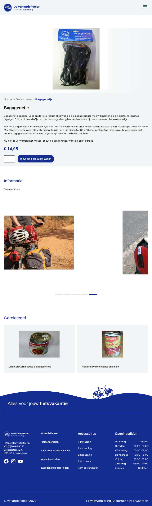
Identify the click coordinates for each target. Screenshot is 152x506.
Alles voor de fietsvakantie (55, 450)
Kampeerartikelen (88, 467)
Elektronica (84, 461)
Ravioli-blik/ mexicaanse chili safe (100, 366)
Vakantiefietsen (49, 433)
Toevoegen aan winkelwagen (35, 158)
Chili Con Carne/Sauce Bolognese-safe (30, 366)
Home (8, 99)
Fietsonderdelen (50, 442)
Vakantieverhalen (50, 459)
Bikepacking (85, 454)
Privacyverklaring (98, 501)
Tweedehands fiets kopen (55, 468)
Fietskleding (85, 448)
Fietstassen (24, 99)
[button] (7, 243)
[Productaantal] (9, 158)
